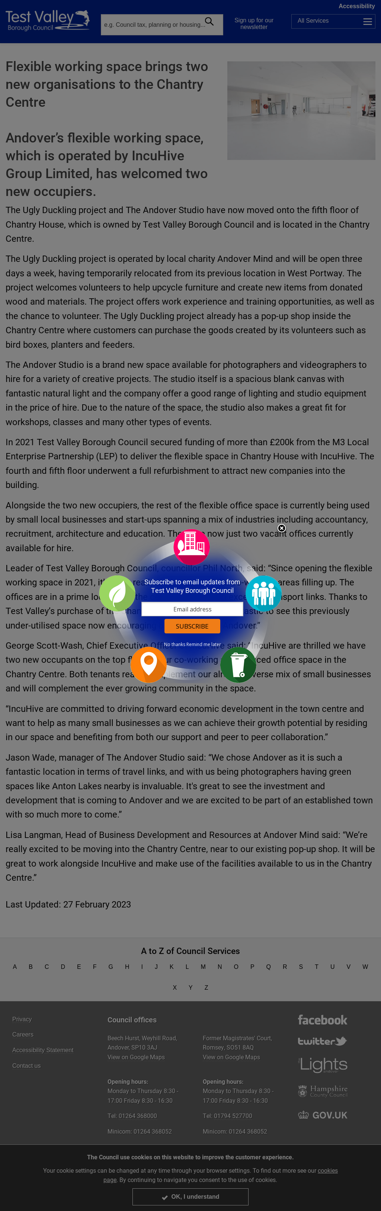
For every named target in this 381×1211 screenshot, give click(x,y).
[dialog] (190, 605)
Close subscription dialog (281, 528)
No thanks (174, 645)
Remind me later (203, 645)
